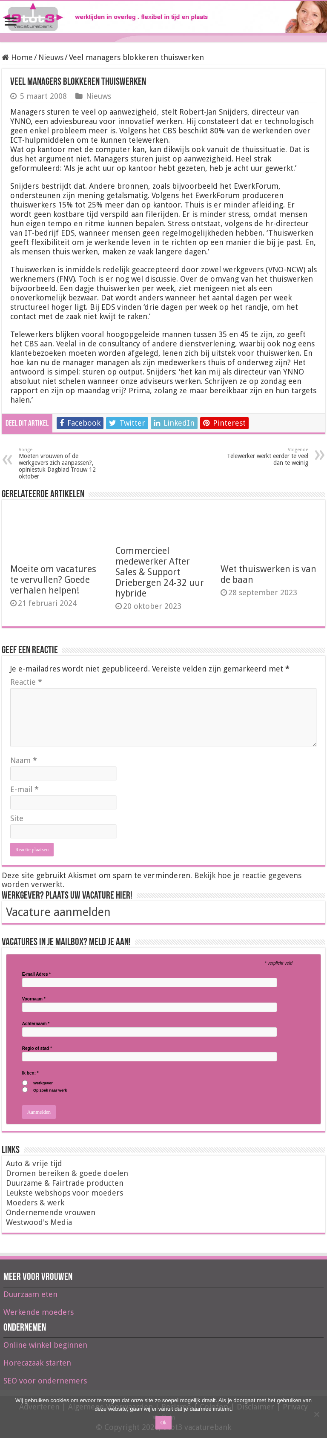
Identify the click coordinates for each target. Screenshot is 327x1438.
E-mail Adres (36, 974)
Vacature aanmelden (58, 912)
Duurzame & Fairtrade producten (64, 1183)
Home (17, 57)
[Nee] (316, 1414)
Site (16, 818)
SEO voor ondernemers (45, 1380)
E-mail (24, 789)
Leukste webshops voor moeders (64, 1192)
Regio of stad (37, 1048)
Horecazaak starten (37, 1362)
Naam (23, 760)
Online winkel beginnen (45, 1344)
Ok (164, 1423)
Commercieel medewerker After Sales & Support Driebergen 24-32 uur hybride (159, 572)
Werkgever (43, 1083)
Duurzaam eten (30, 1294)
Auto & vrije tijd (34, 1163)
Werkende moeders (38, 1312)
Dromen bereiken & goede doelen (67, 1173)
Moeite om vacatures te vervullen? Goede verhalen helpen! (53, 580)
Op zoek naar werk (50, 1090)
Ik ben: (30, 1073)
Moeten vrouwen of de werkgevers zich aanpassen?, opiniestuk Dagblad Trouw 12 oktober (62, 463)
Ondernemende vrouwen (50, 1212)
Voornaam (34, 999)
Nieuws (50, 57)
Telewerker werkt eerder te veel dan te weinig (264, 456)
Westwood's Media (39, 1222)
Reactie (26, 681)
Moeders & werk (35, 1202)
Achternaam (35, 1024)
